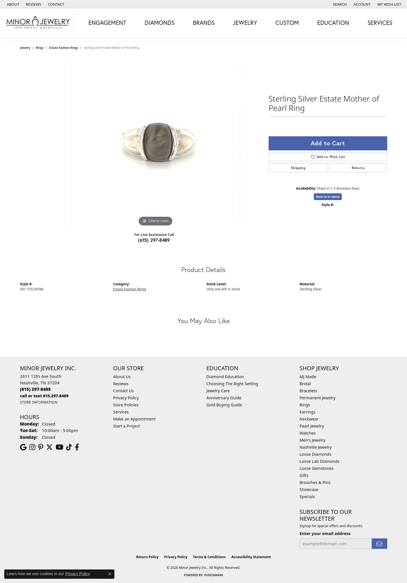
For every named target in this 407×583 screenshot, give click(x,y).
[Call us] (44, 395)
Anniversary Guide (223, 397)
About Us (122, 376)
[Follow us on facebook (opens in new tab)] (77, 447)
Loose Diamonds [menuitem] (316, 454)
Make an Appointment (134, 419)
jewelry (25, 48)
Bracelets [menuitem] (308, 390)
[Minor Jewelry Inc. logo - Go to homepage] (38, 23)
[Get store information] (39, 402)
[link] (12, 4)
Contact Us (123, 390)
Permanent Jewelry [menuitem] (318, 397)
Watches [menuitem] (308, 433)
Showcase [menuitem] (309, 489)
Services (379, 23)
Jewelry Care (218, 390)
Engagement (107, 23)
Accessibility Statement (251, 556)
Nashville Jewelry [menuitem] (316, 447)
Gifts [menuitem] (304, 475)
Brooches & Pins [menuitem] (315, 482)
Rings (39, 48)
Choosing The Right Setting (232, 383)
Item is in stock (328, 196)
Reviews (121, 383)
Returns (358, 168)
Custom (287, 23)
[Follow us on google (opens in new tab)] (23, 447)
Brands (204, 23)
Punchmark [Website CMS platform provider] (213, 575)
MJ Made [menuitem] (308, 376)
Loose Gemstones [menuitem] (317, 468)
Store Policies (126, 404)
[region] (155, 143)
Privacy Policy (126, 397)
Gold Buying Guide (224, 404)
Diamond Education (225, 376)
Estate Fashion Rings (63, 48)
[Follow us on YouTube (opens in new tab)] (59, 447)
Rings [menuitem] (305, 404)
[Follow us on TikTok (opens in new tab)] (69, 447)
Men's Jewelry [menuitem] (313, 440)
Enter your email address (325, 533)
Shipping (298, 168)
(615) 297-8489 (154, 240)
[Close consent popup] (110, 574)
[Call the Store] (35, 389)
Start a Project (126, 426)
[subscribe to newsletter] (379, 543)
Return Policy (147, 556)
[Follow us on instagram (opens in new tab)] (32, 447)
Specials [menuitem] (307, 496)
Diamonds (160, 23)
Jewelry (245, 23)
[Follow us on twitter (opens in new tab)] (49, 447)
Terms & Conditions (209, 556)
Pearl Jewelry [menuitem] (312, 426)
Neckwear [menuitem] (309, 419)
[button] (339, 4)
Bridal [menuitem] (305, 383)
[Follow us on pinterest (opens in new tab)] (40, 447)
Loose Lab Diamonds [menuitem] (319, 461)
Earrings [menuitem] (307, 412)
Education (333, 23)
